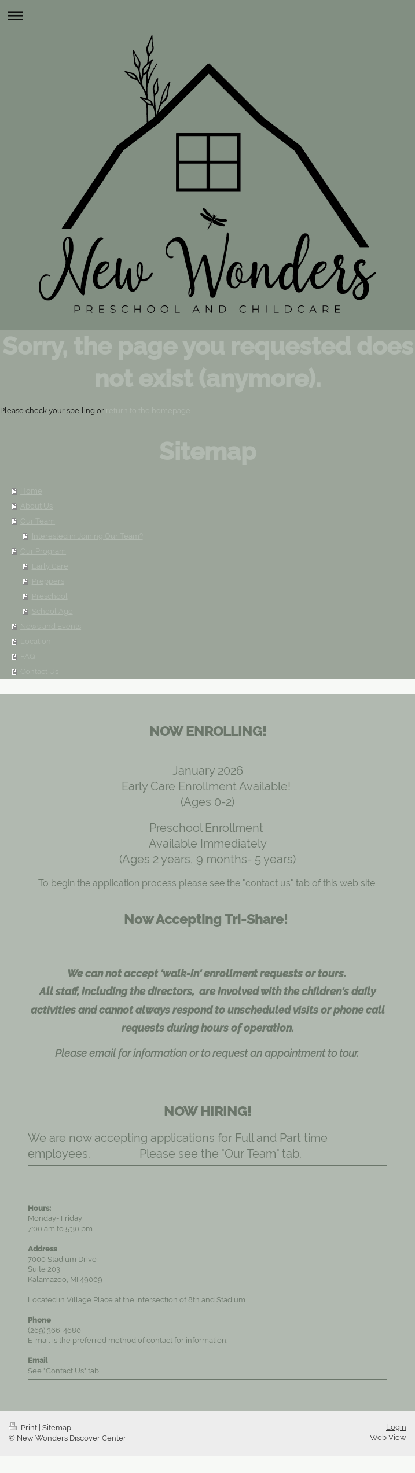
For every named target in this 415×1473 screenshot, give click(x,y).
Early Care (50, 566)
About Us (36, 506)
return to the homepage (148, 410)
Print (24, 1427)
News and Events (50, 626)
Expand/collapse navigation (207, 15)
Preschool (50, 596)
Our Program (43, 551)
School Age (52, 611)
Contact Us (39, 671)
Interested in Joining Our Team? (87, 536)
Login (396, 1427)
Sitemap (56, 1427)
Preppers (48, 581)
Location (35, 641)
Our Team (37, 521)
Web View (388, 1437)
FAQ (27, 656)
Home (31, 491)
